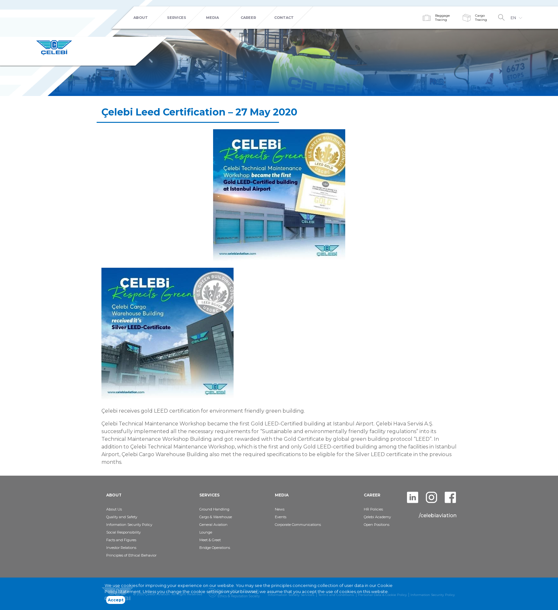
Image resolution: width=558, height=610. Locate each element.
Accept (116, 602)
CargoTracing (481, 17)
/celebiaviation (438, 515)
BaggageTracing (442, 17)
